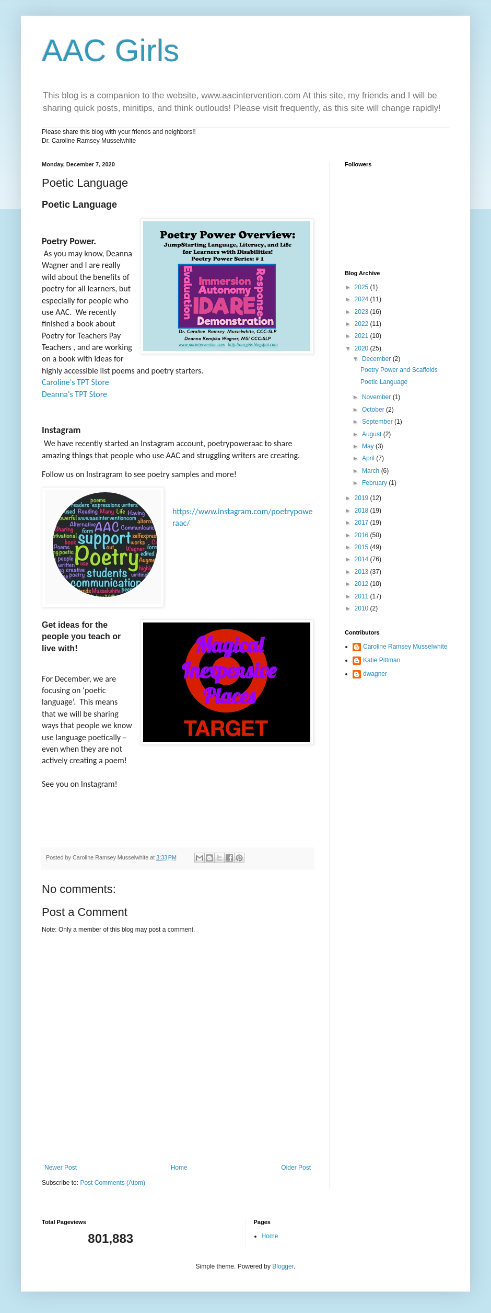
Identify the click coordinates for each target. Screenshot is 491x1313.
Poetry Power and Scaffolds (399, 369)
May (369, 446)
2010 (362, 608)
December (377, 359)
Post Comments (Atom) (112, 1182)
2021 (362, 335)
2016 (362, 535)
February (375, 482)
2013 (362, 571)
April (369, 458)
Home (179, 1167)
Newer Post (60, 1167)
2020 (362, 348)
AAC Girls (110, 50)
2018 (362, 510)
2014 (362, 559)
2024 (362, 299)
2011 (362, 596)
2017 (362, 522)
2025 (362, 287)
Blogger (283, 1266)
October (374, 409)
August (372, 434)
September (378, 421)
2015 (362, 547)
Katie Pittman (381, 660)
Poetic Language (383, 382)
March (371, 470)
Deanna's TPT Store (74, 394)
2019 (362, 498)
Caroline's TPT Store (75, 382)
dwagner (375, 673)
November (377, 397)
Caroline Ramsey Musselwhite (405, 646)
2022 (362, 323)
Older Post (296, 1167)
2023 (362, 311)
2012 (362, 583)
